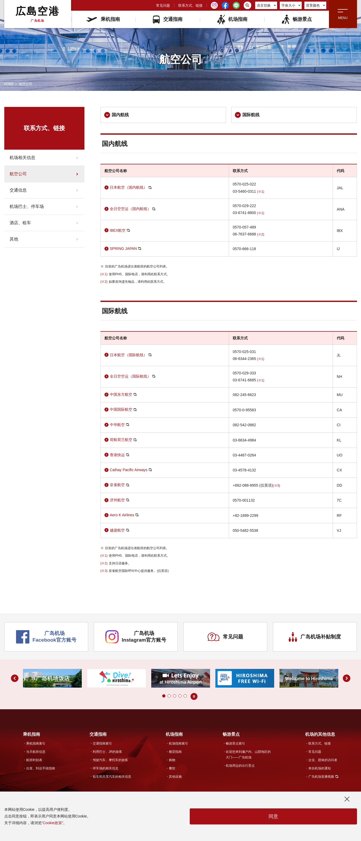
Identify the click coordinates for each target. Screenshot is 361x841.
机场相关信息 (22, 157)
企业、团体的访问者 (322, 760)
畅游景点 (296, 19)
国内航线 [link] (116, 115)
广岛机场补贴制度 (315, 637)
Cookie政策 (52, 823)
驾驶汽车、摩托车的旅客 (110, 760)
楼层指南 (175, 752)
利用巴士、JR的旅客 (107, 752)
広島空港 (37, 14)
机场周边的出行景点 (240, 766)
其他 (14, 239)
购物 (172, 760)
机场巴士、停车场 (27, 206)
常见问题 (163, 5)
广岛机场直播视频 (321, 776)
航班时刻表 (34, 760)
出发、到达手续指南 (40, 768)
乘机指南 (103, 19)
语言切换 (266, 5)
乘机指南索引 (35, 743)
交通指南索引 (102, 743)
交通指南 (168, 19)
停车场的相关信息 (105, 768)
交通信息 (18, 190)
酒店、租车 (20, 222)
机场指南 (232, 19)
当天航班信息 (35, 752)
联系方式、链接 (190, 5)
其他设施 (175, 776)
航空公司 (18, 174)
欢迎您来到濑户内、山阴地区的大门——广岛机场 (248, 754)
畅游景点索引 (235, 743)
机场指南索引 (178, 743)
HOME (9, 84)
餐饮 (172, 768)
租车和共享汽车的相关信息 (112, 776)
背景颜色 (315, 5)
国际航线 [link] (247, 115)
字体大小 (291, 5)
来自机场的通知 (319, 768)
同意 (273, 816)
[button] (163, 695)
